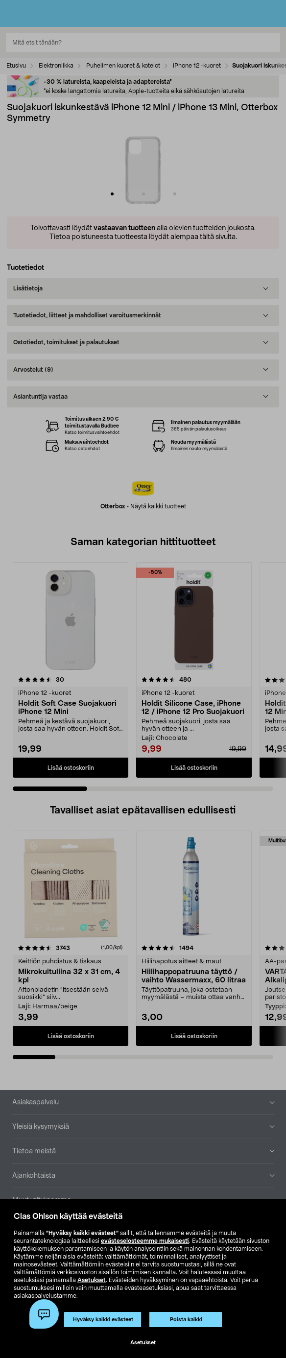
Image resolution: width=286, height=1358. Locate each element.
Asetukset (91, 1280)
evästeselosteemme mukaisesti (145, 1241)
